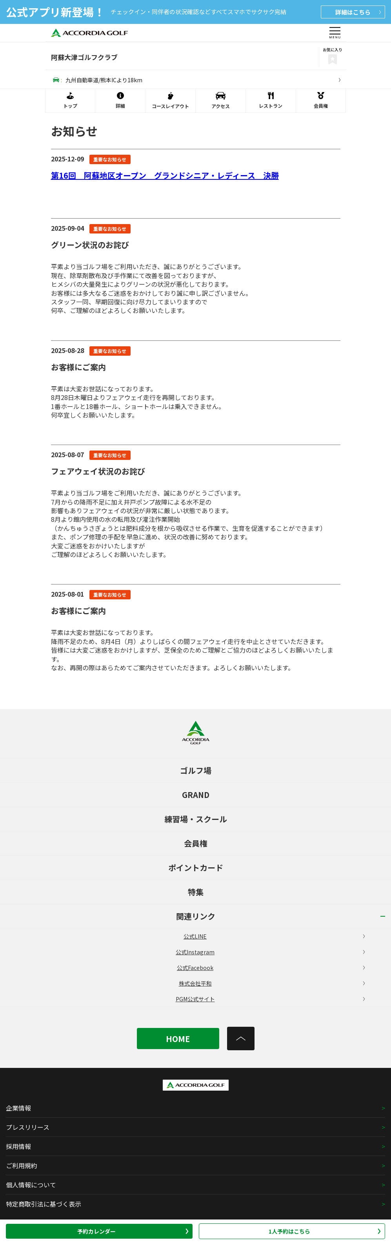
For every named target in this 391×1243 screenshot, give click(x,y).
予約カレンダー (132, 1231)
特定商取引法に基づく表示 (43, 1204)
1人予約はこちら (325, 1231)
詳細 (358, 12)
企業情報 (18, 1108)
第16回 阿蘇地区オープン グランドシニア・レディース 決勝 (165, 175)
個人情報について (31, 1184)
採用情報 (18, 1146)
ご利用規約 (21, 1165)
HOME (178, 1038)
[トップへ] (241, 1038)
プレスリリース (27, 1127)
